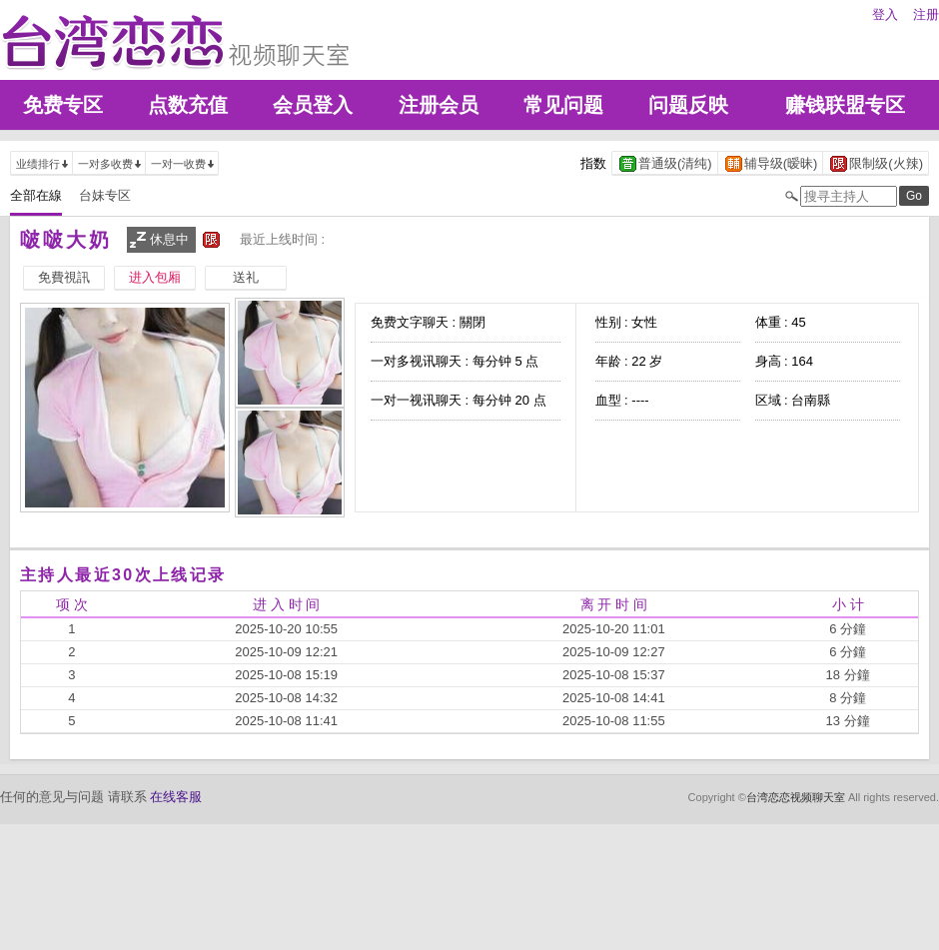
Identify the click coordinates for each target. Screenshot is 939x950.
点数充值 (188, 105)
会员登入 (313, 105)
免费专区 (63, 105)
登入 (885, 14)
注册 (926, 14)
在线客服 (176, 796)
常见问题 (563, 105)
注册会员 (438, 105)
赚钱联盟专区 (845, 105)
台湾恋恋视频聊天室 (795, 797)
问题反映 (688, 105)
